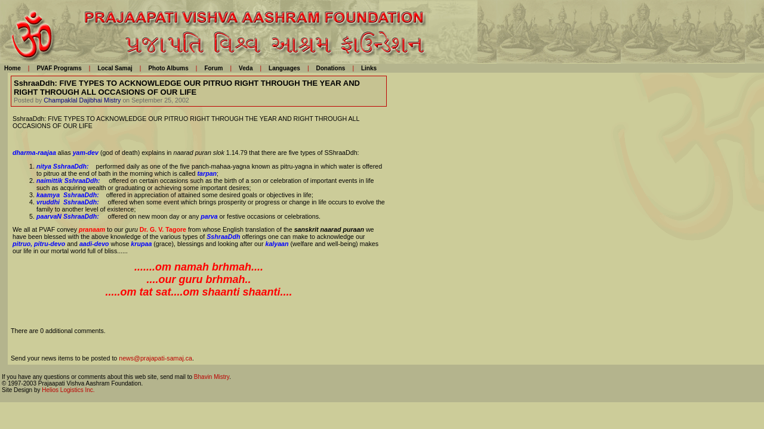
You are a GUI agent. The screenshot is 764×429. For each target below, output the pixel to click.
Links (369, 68)
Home (12, 68)
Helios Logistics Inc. (68, 390)
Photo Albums (168, 68)
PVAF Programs (58, 68)
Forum (213, 68)
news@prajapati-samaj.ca (155, 358)
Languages (284, 68)
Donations (330, 68)
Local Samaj (114, 68)
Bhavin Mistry (211, 377)
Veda (245, 68)
